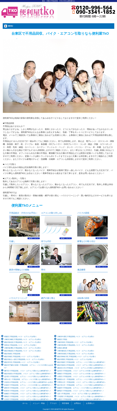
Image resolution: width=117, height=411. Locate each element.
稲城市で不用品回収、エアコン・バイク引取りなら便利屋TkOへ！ (80, 388)
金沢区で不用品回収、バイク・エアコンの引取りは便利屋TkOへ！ (80, 371)
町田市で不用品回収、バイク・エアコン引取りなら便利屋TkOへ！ (27, 391)
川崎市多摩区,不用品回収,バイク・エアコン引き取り (22, 348)
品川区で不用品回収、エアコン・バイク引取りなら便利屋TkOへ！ (27, 376)
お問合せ (77, 403)
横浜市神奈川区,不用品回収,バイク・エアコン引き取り (76, 356)
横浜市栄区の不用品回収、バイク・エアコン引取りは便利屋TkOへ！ (28, 373)
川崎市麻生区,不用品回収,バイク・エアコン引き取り (75, 351)
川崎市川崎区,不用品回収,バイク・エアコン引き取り (22, 339)
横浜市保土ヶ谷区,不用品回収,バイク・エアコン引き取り (24, 359)
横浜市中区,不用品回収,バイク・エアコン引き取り (22, 362)
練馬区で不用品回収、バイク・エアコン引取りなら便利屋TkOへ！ (80, 391)
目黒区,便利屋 (62, 348)
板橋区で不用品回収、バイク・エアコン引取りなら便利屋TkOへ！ (27, 393)
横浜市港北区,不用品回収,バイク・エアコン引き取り (22, 342)
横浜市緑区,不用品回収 (12, 353)
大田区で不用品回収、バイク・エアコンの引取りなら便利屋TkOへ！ (81, 376)
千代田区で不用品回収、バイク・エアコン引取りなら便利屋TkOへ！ (81, 396)
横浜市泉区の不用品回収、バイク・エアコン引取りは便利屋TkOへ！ (81, 365)
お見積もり (90, 403)
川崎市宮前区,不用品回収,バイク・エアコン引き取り (75, 353)
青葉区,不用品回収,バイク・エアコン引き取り (20, 336)
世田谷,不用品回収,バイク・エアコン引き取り (20, 345)
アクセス (53, 403)
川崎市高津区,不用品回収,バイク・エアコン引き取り (75, 345)
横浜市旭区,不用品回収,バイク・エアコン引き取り (22, 356)
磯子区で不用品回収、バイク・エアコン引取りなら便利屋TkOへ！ (27, 371)
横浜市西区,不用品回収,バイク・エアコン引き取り (75, 359)
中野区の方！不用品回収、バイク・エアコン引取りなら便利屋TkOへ (81, 382)
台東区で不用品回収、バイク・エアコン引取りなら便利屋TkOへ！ (80, 399)
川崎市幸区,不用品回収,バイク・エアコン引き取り (75, 342)
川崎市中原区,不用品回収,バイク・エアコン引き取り (75, 336)
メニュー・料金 (39, 403)
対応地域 (65, 403)
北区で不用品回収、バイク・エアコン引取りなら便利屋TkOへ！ (80, 393)
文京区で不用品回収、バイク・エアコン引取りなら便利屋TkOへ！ (27, 399)
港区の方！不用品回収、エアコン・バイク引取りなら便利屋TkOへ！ (28, 379)
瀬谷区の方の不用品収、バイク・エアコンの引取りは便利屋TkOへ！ (81, 368)
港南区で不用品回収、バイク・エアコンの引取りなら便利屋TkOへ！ (81, 373)
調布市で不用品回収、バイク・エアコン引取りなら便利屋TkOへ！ (27, 388)
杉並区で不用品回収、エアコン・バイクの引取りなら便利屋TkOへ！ (28, 385)
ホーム (25, 403)
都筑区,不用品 (62, 339)
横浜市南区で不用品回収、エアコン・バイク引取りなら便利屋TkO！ (81, 362)
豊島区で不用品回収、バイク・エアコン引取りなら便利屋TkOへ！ (27, 396)
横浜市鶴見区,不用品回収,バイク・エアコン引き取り (22, 351)
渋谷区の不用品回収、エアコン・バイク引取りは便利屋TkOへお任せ (28, 382)
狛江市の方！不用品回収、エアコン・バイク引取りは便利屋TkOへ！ (81, 385)
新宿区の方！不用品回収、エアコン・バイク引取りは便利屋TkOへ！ (81, 379)
